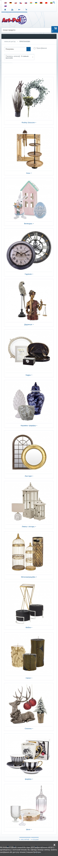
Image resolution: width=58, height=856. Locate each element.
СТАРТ (5, 9)
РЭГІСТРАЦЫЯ (19, 9)
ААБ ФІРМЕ (25, 839)
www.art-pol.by (10, 41)
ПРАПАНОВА (24, 41)
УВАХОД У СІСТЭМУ (12, 9)
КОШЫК (26, 9)
